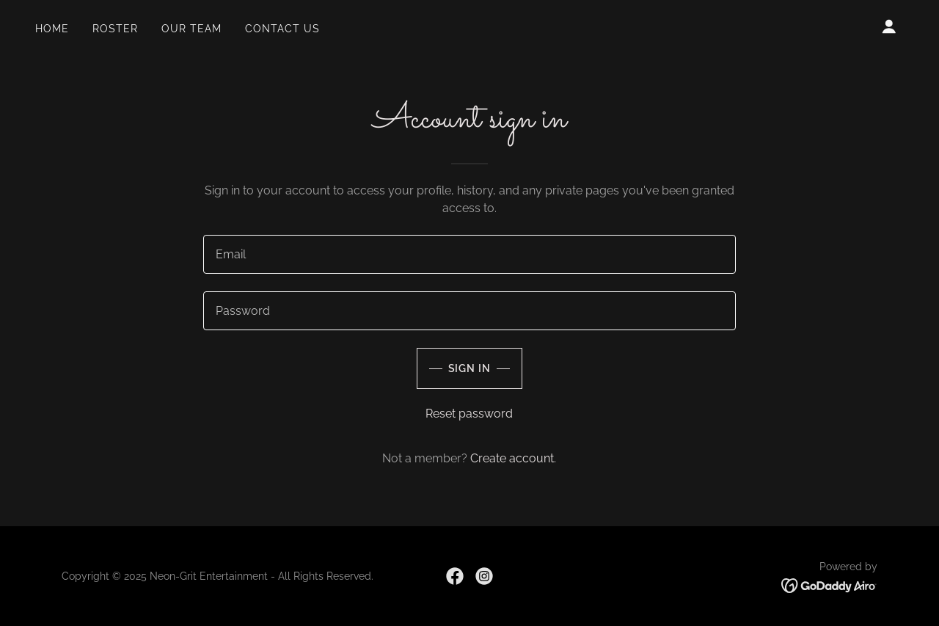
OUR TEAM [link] (191, 28)
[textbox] (469, 254)
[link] (455, 576)
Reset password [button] (469, 414)
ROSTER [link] (115, 28)
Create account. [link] (513, 458)
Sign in (470, 368)
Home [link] (52, 28)
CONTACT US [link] (282, 28)
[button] (889, 26)
